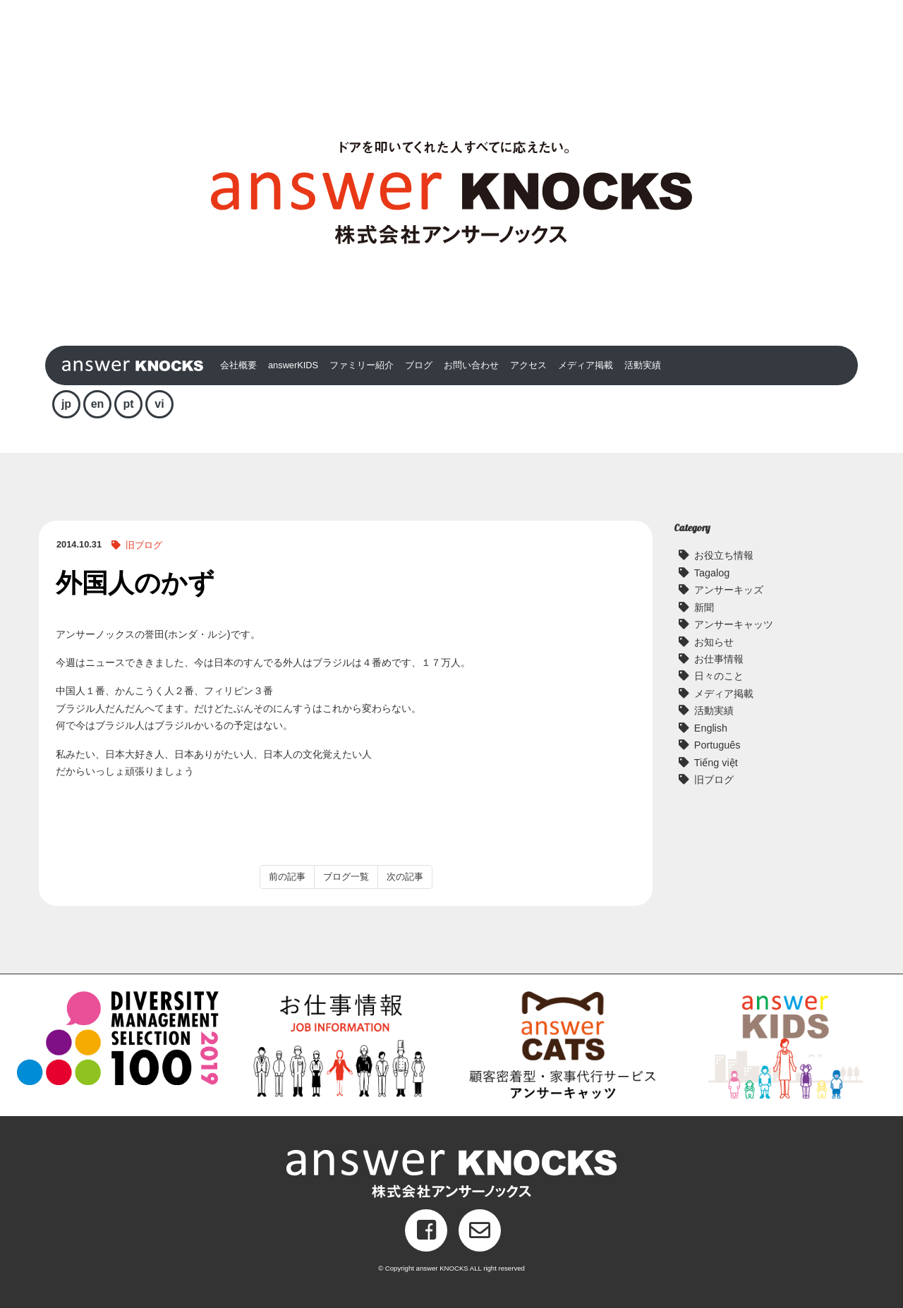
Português (717, 745)
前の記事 (287, 876)
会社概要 (238, 365)
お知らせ (714, 642)
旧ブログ (144, 545)
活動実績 (642, 365)
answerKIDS (293, 365)
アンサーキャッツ (733, 624)
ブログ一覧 (346, 876)
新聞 (704, 607)
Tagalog (711, 573)
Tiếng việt (716, 762)
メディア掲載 (585, 365)
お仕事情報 (719, 659)
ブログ (418, 365)
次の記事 (405, 876)
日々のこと (719, 676)
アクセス (528, 365)
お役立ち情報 (723, 555)
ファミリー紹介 (361, 365)
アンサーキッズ (728, 589)
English (710, 728)
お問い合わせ (471, 365)
